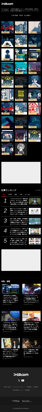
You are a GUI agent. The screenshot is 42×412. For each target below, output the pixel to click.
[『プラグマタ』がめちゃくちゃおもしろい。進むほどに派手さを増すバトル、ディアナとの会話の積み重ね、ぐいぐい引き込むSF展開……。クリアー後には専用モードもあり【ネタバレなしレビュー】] (10, 316)
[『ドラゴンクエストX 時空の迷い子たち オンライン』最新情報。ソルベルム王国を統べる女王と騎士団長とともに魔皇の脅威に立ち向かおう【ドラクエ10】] (35, 201)
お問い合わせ (7, 387)
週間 (16, 194)
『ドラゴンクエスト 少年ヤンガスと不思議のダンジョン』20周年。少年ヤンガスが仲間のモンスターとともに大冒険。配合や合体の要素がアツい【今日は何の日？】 (19, 231)
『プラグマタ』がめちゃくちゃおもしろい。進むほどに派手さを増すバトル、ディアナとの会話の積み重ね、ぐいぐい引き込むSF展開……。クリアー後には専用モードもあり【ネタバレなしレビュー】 (10, 326)
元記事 (5, 10)
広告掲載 (27, 390)
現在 (4, 194)
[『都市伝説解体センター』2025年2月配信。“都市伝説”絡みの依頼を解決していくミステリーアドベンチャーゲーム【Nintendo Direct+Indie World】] (7, 27)
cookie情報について (17, 390)
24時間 (10, 194)
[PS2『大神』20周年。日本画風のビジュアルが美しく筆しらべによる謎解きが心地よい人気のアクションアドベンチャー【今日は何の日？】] (35, 221)
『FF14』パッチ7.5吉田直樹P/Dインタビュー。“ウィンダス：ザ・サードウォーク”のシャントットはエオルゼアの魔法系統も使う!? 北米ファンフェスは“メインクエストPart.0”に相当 (10, 353)
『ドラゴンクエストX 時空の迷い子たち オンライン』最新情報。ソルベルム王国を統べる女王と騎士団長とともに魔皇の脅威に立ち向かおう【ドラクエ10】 (19, 201)
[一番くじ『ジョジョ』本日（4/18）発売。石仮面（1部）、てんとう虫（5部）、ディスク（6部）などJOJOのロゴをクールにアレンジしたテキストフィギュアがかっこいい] (35, 241)
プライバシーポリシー (19, 387)
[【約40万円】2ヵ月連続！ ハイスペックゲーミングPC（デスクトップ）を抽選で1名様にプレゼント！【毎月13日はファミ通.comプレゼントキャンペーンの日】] (10, 289)
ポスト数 (27, 194)
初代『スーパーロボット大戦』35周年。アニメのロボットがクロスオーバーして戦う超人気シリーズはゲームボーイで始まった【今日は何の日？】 (19, 211)
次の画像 (27, 15)
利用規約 (29, 387)
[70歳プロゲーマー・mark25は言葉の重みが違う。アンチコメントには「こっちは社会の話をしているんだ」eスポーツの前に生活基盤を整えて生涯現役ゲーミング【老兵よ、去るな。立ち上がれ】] (31, 316)
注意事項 (35, 387)
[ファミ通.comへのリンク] (7, 4)
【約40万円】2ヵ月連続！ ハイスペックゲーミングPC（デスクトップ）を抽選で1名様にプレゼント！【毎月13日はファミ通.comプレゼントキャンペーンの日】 (10, 299)
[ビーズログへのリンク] (26, 401)
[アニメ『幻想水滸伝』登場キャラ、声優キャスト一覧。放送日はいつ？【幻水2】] (31, 343)
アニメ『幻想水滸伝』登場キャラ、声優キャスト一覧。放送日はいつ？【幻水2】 (31, 352)
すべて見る (38, 190)
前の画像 (15, 15)
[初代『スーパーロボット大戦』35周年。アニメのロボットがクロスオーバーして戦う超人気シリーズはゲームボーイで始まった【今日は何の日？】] (35, 211)
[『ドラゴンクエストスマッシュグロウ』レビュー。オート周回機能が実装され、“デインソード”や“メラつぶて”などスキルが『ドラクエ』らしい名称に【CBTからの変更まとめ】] (31, 289)
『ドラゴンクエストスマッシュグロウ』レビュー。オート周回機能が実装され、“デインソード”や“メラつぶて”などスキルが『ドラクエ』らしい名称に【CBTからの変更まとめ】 (31, 299)
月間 (21, 194)
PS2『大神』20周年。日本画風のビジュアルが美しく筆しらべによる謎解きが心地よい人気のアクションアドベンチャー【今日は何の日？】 (19, 221)
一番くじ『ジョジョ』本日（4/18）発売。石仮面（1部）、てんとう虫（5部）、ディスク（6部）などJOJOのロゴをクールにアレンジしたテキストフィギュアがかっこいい (19, 241)
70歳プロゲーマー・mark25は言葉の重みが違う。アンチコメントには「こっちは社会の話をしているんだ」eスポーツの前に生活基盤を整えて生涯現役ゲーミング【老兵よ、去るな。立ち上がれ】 (31, 326)
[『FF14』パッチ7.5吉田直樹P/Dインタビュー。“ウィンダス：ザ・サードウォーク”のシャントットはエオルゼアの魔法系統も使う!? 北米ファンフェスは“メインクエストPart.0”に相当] (10, 343)
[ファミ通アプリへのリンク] (15, 401)
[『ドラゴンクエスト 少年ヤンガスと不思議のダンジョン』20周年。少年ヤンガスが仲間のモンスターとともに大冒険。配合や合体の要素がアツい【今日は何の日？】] (35, 231)
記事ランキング (8, 190)
